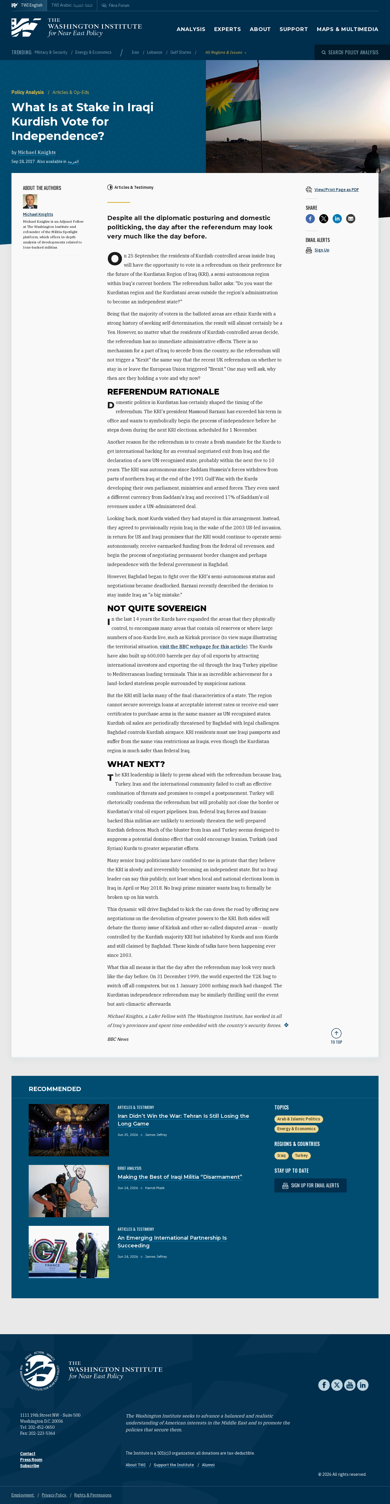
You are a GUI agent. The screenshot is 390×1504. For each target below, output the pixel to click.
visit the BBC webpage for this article (203, 646)
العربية (73, 161)
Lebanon (155, 52)
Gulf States (181, 52)
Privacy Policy (54, 1494)
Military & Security (51, 52)
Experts (227, 29)
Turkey (301, 1155)
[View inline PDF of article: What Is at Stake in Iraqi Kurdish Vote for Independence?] (336, 189)
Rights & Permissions (93, 1494)
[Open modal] (350, 52)
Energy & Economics (93, 52)
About (260, 29)
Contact (27, 1453)
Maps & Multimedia (348, 29)
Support (294, 29)
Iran (136, 52)
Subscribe (29, 1465)
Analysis (191, 29)
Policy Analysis (28, 92)
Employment (23, 1494)
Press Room (31, 1459)
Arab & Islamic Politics (298, 1118)
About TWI (136, 1464)
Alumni (208, 1464)
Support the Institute (174, 1464)
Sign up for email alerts (310, 1185)
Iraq (281, 1155)
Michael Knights (37, 152)
